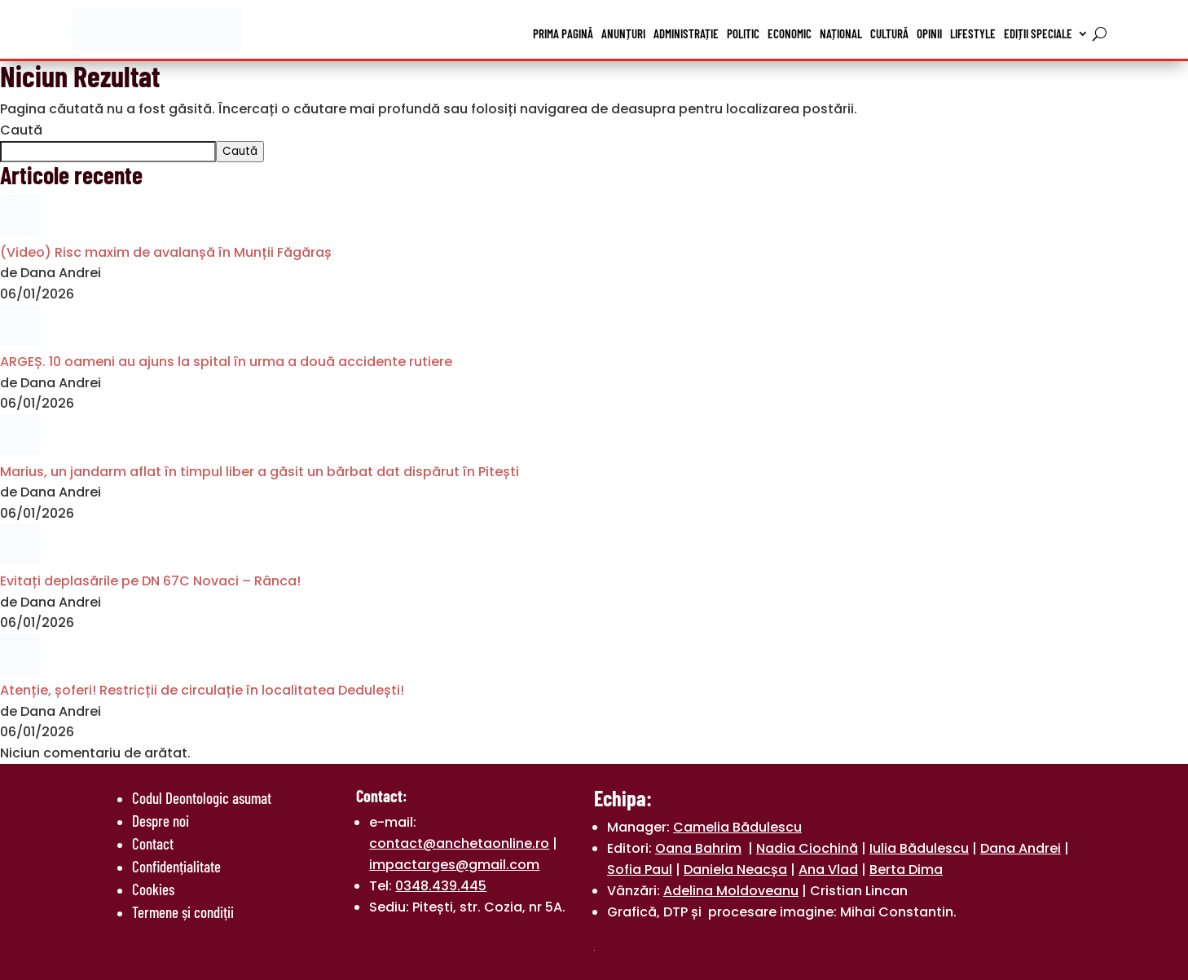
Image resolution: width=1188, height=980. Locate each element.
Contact (153, 843)
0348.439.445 (440, 885)
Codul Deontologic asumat (201, 797)
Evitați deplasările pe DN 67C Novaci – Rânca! (150, 581)
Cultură (889, 33)
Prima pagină (563, 33)
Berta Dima (906, 869)
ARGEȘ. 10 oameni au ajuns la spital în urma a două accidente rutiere (226, 361)
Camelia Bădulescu (737, 827)
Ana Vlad (828, 869)
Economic (790, 33)
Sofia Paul (639, 869)
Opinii (929, 33)
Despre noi (160, 820)
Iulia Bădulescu (919, 848)
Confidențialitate (176, 866)
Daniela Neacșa (735, 869)
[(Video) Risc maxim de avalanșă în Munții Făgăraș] (20, 231)
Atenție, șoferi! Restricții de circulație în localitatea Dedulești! (202, 690)
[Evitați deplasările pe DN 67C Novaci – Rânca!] (20, 559)
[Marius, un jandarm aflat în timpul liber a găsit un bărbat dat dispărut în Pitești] (20, 450)
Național (841, 33)
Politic (743, 33)
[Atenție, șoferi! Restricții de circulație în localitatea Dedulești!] (20, 669)
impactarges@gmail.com (454, 864)
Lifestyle (973, 33)
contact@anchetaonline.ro (459, 843)
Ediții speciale (1038, 33)
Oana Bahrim (698, 848)
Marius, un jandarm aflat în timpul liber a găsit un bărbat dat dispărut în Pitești (259, 471)
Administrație (686, 33)
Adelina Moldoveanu (731, 890)
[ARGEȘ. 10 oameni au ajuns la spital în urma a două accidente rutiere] (20, 341)
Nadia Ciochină (807, 848)
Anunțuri (623, 33)
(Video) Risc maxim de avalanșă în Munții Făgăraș (166, 252)
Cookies (153, 889)
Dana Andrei (1020, 848)
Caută (21, 130)
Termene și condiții (183, 912)
